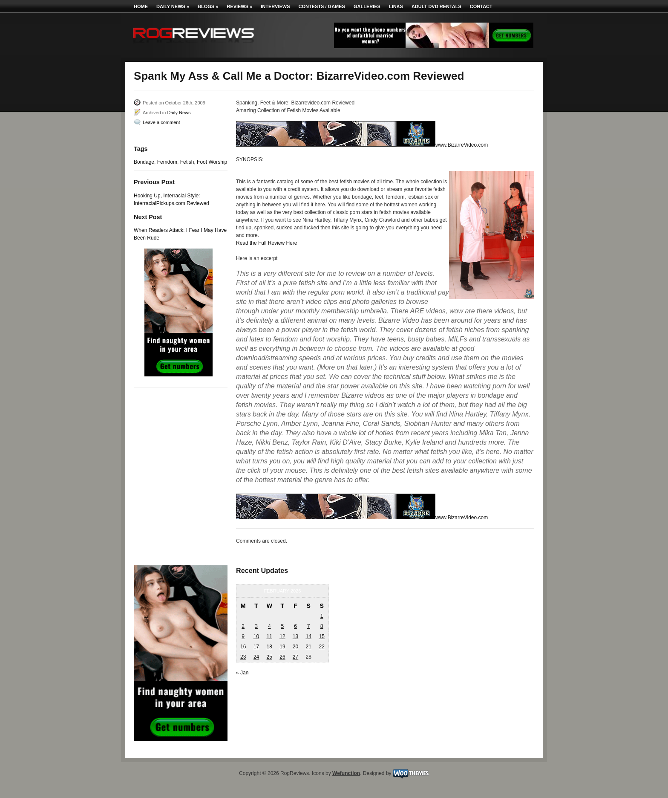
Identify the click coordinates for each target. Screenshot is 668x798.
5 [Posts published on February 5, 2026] (282, 626)
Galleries (367, 6)
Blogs (208, 6)
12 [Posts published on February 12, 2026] (282, 636)
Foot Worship (212, 162)
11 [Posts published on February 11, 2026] (269, 636)
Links (396, 6)
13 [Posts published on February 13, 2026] (295, 636)
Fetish (187, 162)
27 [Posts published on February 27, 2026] (295, 657)
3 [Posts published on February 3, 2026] (256, 626)
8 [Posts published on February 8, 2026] (321, 626)
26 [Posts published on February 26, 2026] (282, 657)
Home (141, 6)
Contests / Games (322, 6)
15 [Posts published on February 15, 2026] (321, 636)
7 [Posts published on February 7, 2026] (308, 626)
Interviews (275, 6)
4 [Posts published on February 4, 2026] (269, 626)
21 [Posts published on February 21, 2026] (308, 647)
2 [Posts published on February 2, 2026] (243, 626)
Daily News (172, 6)
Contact (481, 6)
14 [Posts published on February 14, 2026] (308, 636)
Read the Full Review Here (266, 243)
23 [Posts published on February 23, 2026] (243, 657)
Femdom (167, 162)
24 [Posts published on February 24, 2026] (256, 657)
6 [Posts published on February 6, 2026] (295, 626)
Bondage (144, 162)
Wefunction (346, 773)
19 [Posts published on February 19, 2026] (282, 647)
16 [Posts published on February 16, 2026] (243, 647)
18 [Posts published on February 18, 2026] (269, 647)
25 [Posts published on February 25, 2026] (269, 657)
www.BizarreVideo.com (461, 145)
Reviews (239, 6)
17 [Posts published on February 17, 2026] (256, 647)
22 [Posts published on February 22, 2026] (321, 647)
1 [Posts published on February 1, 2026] (321, 616)
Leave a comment (161, 122)
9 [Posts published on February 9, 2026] (243, 636)
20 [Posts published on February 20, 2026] (295, 647)
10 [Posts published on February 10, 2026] (256, 636)
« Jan (242, 673)
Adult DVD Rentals (436, 6)
